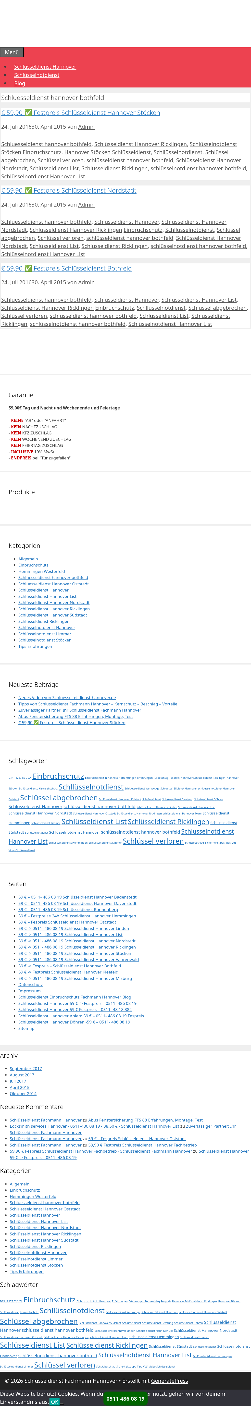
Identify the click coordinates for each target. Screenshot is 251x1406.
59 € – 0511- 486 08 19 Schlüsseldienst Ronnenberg (68, 909)
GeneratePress (169, 1380)
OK (54, 1401)
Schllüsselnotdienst (178, 152)
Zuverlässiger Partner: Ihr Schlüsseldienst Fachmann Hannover (79, 710)
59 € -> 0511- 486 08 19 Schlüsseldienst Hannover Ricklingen (77, 947)
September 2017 (26, 1068)
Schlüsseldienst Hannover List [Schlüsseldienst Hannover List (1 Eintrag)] (196, 807)
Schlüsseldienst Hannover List (199, 299)
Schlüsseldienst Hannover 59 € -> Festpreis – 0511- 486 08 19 (77, 1003)
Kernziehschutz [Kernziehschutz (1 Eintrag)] (48, 788)
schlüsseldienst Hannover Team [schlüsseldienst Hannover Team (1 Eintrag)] (182, 813)
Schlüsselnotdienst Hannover (46, 627)
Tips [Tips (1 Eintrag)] (228, 842)
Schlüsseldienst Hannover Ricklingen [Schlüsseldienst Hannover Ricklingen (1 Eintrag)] (139, 813)
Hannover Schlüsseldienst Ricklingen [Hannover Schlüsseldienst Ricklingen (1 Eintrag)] (203, 777)
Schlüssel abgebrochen (217, 307)
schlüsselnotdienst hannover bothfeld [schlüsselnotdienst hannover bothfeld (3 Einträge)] (140, 832)
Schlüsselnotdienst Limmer (44, 634)
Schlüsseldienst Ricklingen (115, 168)
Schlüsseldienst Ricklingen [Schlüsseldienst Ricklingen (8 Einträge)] (168, 821)
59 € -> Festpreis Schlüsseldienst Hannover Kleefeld (68, 972)
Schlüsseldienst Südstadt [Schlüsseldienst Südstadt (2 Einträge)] (170, 1346)
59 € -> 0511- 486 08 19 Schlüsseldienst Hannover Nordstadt (77, 941)
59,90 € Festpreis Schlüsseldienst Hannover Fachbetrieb (142, 1145)
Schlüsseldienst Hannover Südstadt (52, 615)
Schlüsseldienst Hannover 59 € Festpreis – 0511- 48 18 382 (75, 1009)
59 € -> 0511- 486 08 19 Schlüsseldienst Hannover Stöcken (74, 953)
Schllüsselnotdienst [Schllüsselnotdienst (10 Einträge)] (91, 787)
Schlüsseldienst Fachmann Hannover (46, 1120)
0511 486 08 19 (125, 1398)
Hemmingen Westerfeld (41, 571)
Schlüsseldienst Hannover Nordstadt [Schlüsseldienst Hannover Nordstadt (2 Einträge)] (40, 813)
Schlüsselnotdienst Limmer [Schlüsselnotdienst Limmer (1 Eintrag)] (105, 842)
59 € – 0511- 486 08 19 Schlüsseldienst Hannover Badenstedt (77, 897)
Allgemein (28, 559)
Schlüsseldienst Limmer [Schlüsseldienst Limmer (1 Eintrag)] (45, 823)
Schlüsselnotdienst (36, 75)
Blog (19, 83)
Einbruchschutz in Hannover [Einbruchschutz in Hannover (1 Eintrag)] (102, 777)
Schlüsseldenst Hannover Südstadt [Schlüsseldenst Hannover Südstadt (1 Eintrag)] (120, 799)
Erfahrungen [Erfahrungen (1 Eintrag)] (128, 777)
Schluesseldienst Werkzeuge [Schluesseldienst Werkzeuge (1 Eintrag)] (142, 788)
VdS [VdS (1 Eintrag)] (234, 842)
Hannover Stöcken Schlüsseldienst (107, 152)
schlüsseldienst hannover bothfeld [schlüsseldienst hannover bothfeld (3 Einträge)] (99, 806)
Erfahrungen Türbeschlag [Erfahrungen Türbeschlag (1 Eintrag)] (152, 777)
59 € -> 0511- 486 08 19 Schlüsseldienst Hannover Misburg (75, 978)
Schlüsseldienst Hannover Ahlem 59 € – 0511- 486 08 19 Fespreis (81, 1016)
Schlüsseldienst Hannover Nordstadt (53, 602)
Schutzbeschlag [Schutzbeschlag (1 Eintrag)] (194, 842)
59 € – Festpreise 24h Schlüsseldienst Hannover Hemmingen (77, 916)
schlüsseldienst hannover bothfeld (129, 160)
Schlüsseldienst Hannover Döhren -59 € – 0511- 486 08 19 (74, 1022)
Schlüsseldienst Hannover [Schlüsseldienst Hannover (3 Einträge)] (36, 806)
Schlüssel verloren (61, 160)
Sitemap (26, 1028)
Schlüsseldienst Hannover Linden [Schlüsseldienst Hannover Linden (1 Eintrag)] (157, 807)
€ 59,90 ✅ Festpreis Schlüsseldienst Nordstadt (69, 190)
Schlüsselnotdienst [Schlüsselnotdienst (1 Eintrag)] (36, 832)
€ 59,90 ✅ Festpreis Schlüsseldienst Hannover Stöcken (80, 112)
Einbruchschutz (42, 152)
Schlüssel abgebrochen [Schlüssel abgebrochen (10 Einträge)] (59, 797)
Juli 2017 (18, 1081)
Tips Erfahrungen (35, 646)
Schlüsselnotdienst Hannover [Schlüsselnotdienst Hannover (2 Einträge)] (74, 832)
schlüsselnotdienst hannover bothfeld (198, 168)
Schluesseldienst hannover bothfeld (46, 144)
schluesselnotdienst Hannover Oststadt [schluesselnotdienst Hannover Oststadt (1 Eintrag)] (203, 1312)
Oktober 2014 (23, 1093)
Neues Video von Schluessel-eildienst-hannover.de (67, 697)
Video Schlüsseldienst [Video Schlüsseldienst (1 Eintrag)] (22, 850)
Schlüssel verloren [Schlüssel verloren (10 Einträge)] (153, 841)
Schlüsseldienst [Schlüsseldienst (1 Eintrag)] (151, 799)
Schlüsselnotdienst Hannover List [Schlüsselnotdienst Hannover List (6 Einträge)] (145, 1355)
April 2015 (19, 1087)
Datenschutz (30, 984)
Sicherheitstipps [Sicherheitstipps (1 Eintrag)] (215, 842)
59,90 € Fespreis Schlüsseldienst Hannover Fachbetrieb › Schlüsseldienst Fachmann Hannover (101, 1151)
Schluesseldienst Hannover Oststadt (53, 584)
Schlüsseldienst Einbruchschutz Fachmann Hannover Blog (74, 997)
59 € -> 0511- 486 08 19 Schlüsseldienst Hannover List (70, 934)
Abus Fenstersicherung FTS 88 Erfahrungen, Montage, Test (75, 716)
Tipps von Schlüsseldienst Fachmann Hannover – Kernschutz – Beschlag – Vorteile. (98, 704)
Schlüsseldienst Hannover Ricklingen (140, 144)
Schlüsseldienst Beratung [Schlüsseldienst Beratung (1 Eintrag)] (177, 799)
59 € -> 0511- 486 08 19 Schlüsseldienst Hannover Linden (73, 928)
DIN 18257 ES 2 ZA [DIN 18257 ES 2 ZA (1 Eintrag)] (20, 777)
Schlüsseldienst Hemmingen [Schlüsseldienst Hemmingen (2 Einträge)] (154, 1336)
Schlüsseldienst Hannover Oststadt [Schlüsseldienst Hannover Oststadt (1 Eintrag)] (94, 813)
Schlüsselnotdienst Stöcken (45, 640)
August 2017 (22, 1075)
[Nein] (62, 1404)
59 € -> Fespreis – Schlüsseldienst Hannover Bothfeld (69, 966)
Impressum (29, 991)
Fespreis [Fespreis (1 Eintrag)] (174, 777)
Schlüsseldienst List (54, 168)
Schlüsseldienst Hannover (45, 66)
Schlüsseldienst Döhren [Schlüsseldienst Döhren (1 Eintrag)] (208, 799)
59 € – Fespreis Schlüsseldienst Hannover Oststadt (67, 922)
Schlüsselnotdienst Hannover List (43, 176)
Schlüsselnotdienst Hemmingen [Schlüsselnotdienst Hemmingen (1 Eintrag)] (68, 842)
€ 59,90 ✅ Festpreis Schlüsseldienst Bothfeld (66, 268)
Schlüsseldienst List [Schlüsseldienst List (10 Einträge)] (94, 821)
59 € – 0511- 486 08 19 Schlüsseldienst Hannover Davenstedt (77, 903)
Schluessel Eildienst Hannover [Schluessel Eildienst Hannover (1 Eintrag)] (179, 788)
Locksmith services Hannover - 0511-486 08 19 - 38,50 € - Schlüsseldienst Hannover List (94, 1126)
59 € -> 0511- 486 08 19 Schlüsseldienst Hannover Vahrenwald (78, 959)
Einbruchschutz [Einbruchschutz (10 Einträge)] (58, 776)
